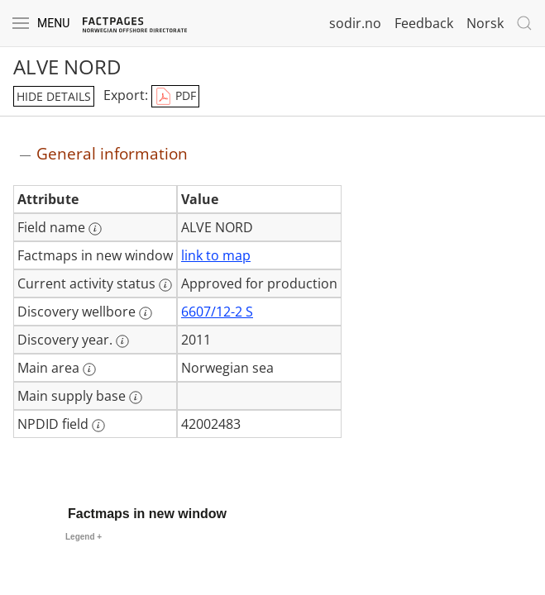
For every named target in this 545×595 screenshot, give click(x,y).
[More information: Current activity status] (165, 285)
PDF (175, 97)
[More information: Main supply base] (135, 397)
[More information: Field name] (95, 229)
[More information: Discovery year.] (122, 341)
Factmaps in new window (147, 514)
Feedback (423, 23)
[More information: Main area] (89, 369)
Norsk (485, 23)
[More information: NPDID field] (98, 425)
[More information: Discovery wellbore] (145, 313)
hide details (54, 96)
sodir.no (355, 23)
